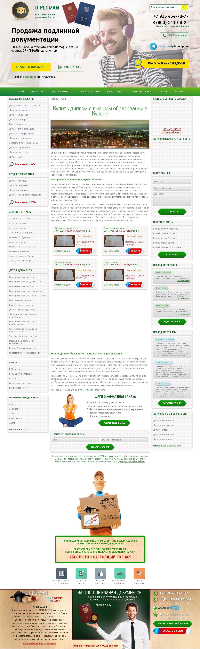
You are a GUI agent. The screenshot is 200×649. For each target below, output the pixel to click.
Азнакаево (14, 409)
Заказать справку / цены (21, 260)
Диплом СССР (15, 157)
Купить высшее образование (167, 250)
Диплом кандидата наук (21, 133)
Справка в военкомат (19, 251)
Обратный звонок (178, 35)
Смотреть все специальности (167, 448)
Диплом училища (17, 180)
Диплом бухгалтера (163, 441)
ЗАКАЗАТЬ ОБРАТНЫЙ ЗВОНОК (173, 623)
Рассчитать (72, 67)
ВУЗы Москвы (15, 369)
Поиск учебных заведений (166, 63)
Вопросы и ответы (80, 582)
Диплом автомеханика (164, 423)
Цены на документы (61, 91)
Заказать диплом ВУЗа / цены (23, 143)
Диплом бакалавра (18, 115)
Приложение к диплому (20, 300)
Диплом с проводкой (19, 147)
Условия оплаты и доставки (119, 582)
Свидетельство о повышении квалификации (23, 323)
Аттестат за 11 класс (19, 218)
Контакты (180, 91)
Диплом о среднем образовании (25, 194)
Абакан (12, 404)
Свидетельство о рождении (22, 277)
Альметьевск (15, 418)
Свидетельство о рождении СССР (25, 281)
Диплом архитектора (163, 437)
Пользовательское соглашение (39, 643)
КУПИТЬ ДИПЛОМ (103, 605)
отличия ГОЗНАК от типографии (61, 582)
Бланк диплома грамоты (21, 305)
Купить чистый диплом (164, 245)
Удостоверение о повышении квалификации (23, 330)
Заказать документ (31, 67)
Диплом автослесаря (163, 427)
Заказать (85, 250)
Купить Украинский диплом (22, 348)
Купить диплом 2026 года (165, 231)
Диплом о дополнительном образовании (22, 315)
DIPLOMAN (36, 593)
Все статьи (172, 257)
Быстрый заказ (85, 236)
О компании (37, 91)
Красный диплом (17, 124)
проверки (29, 77)
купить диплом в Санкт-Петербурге (88, 390)
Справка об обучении (19, 237)
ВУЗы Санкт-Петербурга (20, 374)
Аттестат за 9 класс (19, 223)
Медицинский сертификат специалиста (21, 342)
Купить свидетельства (164, 236)
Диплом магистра (18, 119)
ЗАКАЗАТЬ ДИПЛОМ (173, 631)
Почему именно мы (18, 388)
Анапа (12, 423)
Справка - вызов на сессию (22, 246)
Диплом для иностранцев (21, 129)
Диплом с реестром (19, 152)
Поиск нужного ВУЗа (25, 164)
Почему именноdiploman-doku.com (172, 130)
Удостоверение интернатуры (23, 336)
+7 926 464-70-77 (171, 16)
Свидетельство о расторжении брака (27, 295)
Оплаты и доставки (89, 91)
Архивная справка (18, 242)
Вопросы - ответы (116, 91)
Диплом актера (160, 432)
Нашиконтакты (139, 582)
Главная (20, 91)
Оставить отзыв (172, 406)
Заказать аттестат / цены (21, 256)
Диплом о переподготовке (22, 309)
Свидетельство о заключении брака (26, 291)
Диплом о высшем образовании (24, 105)
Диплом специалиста (19, 110)
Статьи (12, 378)
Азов (11, 413)
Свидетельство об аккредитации (25, 353)
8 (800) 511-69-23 (170, 23)
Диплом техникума (18, 185)
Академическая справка (21, 232)
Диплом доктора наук (20, 138)
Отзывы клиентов (142, 91)
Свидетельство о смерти (21, 286)
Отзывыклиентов (100, 582)
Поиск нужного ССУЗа (25, 202)
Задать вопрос (172, 324)
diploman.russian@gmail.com (131, 461)
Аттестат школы (17, 228)
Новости (163, 91)
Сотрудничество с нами (20, 383)
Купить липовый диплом (165, 240)
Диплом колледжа (18, 190)
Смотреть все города (19, 429)
